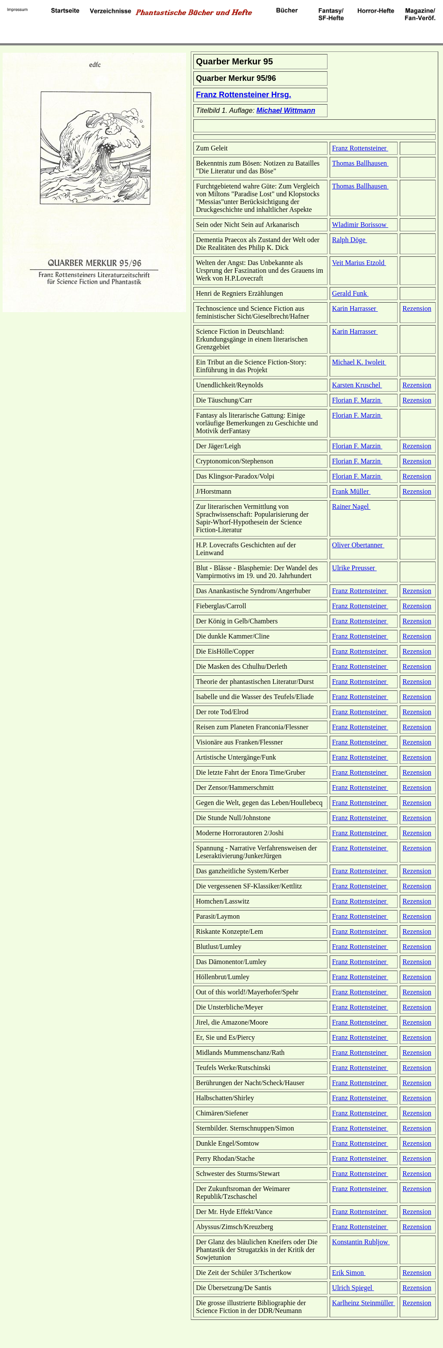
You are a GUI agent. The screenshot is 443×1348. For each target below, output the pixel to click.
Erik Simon (349, 1272)
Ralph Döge (349, 239)
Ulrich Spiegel (353, 1287)
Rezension (416, 308)
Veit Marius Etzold (359, 262)
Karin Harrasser (355, 308)
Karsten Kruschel (357, 385)
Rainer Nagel (351, 506)
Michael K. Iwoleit (359, 362)
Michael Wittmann (286, 110)
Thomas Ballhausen (360, 163)
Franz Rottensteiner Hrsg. (243, 94)
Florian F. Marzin (357, 400)
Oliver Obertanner (358, 545)
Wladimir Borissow (360, 224)
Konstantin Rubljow (361, 1242)
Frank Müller (351, 491)
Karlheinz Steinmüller (363, 1302)
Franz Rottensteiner (360, 148)
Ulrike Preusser (354, 568)
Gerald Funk (350, 293)
